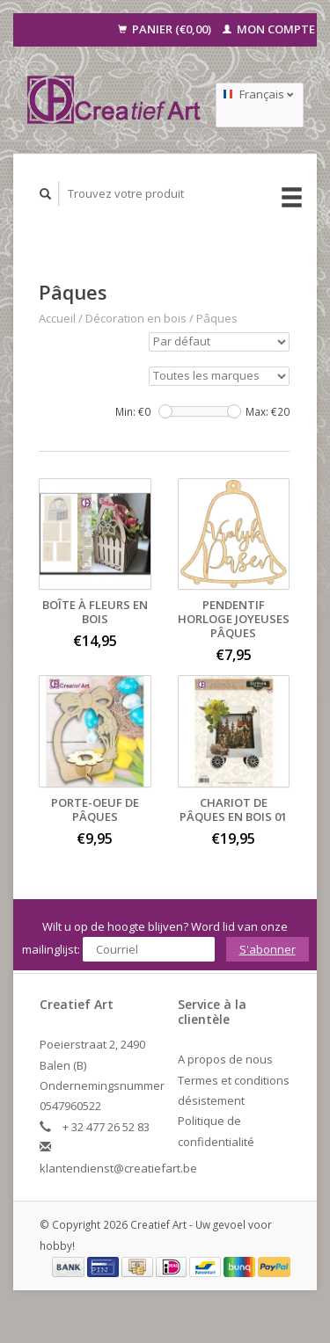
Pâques (217, 318)
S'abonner (267, 949)
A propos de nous (225, 1059)
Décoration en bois (136, 318)
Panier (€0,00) (166, 29)
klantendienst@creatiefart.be (118, 1168)
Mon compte (269, 29)
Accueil (57, 318)
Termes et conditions (234, 1080)
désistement (211, 1100)
